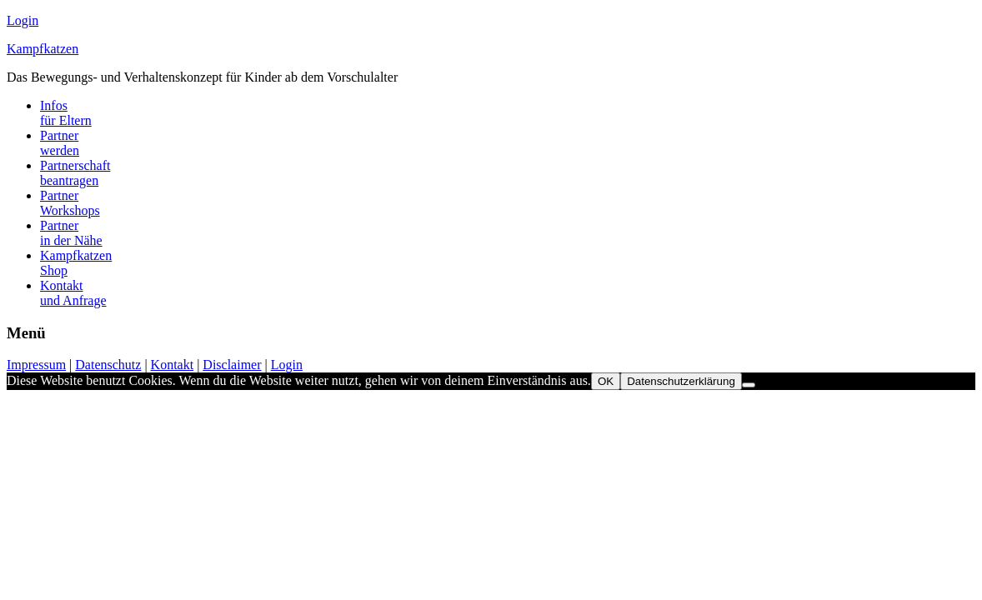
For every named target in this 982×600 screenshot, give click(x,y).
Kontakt (172, 365)
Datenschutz (108, 365)
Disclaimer (232, 365)
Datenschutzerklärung (681, 381)
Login (22, 20)
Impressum (36, 365)
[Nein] (748, 385)
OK (606, 381)
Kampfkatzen (42, 49)
